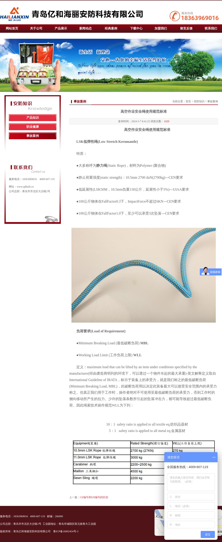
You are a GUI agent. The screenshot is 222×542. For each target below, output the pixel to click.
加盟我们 (161, 28)
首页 (188, 101)
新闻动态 (85, 28)
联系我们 (211, 28)
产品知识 (32, 117)
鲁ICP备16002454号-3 (66, 531)
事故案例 (32, 135)
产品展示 (61, 28)
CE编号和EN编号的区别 (94, 497)
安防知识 (199, 101)
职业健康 (32, 126)
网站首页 (12, 28)
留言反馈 (186, 28)
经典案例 (111, 28)
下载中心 (136, 28)
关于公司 (36, 28)
